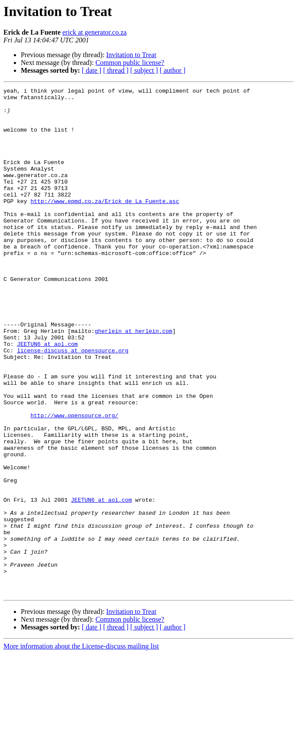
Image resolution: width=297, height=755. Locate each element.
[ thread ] (116, 70)
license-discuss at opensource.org (72, 403)
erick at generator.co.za (94, 32)
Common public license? (129, 62)
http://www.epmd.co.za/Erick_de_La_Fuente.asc (104, 224)
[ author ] (173, 70)
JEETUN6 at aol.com (47, 396)
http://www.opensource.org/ (74, 481)
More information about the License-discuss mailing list (81, 747)
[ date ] (91, 70)
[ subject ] (144, 70)
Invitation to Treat (131, 54)
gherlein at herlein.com (133, 380)
